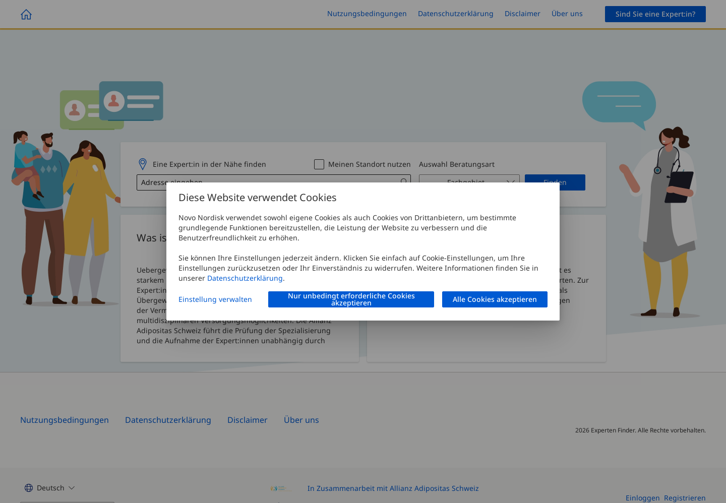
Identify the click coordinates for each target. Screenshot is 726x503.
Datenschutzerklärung (245, 278)
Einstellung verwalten (215, 299)
